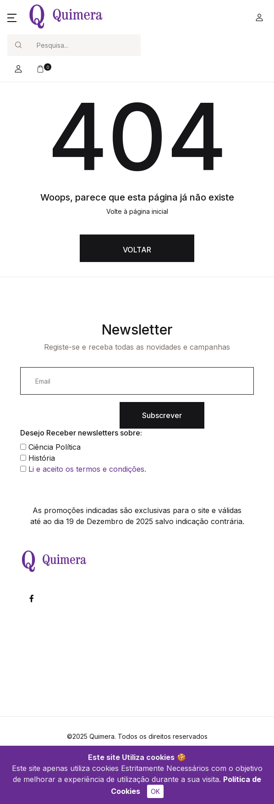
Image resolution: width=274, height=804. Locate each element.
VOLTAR (137, 249)
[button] (11, 17)
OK (155, 791)
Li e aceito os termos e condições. (87, 469)
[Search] (85, 45)
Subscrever (162, 415)
